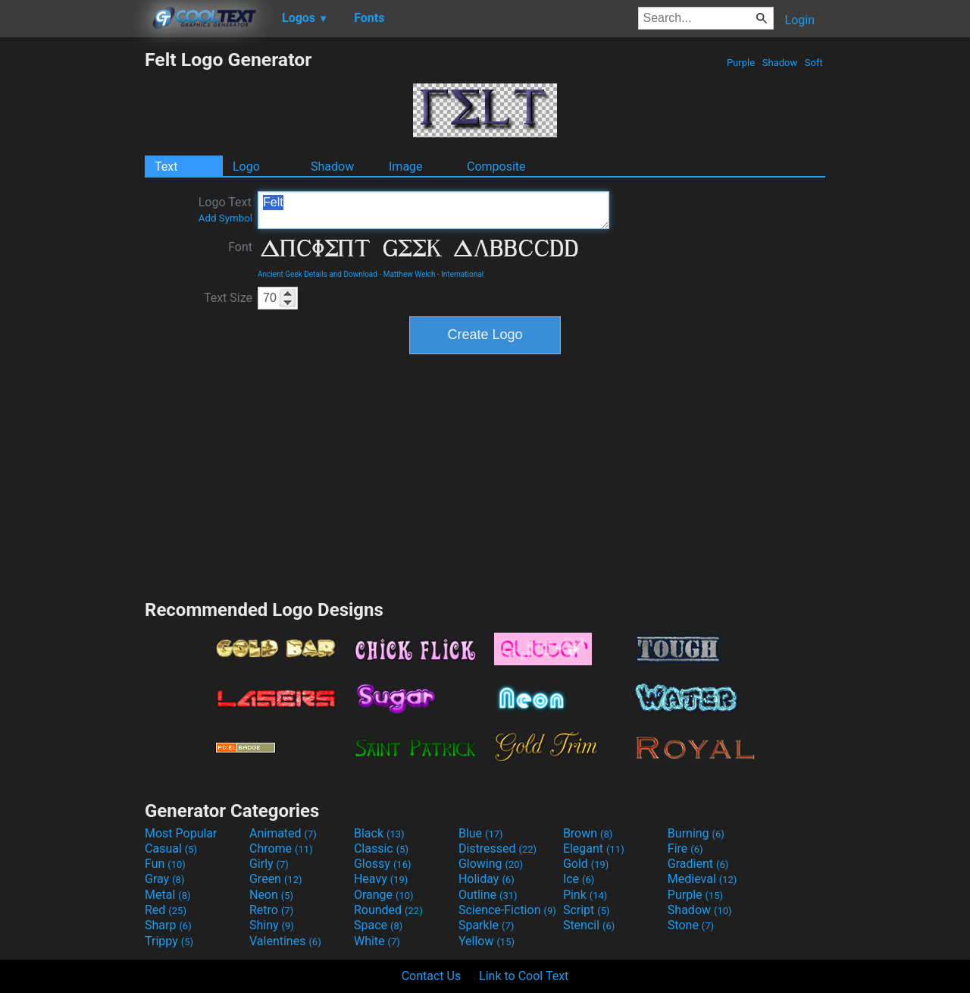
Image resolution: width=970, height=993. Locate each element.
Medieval (702, 879)
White (377, 941)
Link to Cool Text (523, 976)
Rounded (388, 910)
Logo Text (225, 209)
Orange (384, 895)
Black (379, 833)
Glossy (382, 863)
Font (240, 247)
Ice (578, 879)
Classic (381, 848)
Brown (587, 833)
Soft (814, 62)
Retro (271, 910)
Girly (269, 863)
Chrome (281, 848)
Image (406, 166)
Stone (691, 925)
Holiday (486, 879)
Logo (246, 166)
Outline (488, 895)
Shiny (271, 925)
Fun (165, 863)
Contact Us (432, 976)
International (462, 274)
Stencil (589, 925)
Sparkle (486, 925)
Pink (585, 895)
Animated (283, 833)
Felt (433, 210)
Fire (685, 848)
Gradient (698, 863)
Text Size (228, 298)
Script (586, 910)
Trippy (169, 941)
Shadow (779, 62)
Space (378, 925)
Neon (271, 895)
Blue (480, 833)
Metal (168, 895)
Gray (164, 879)
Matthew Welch (409, 274)
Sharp (168, 925)
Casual (171, 848)
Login (800, 20)
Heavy (381, 879)
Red (165, 910)
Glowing (490, 863)
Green (275, 879)
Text (166, 166)
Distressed (497, 848)
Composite (496, 166)
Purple (741, 62)
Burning (696, 833)
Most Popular (181, 833)
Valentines (285, 941)
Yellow (486, 941)
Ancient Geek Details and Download (317, 274)
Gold (586, 863)
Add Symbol (225, 218)
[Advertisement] (72, 276)
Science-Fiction (507, 910)
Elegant (593, 848)
